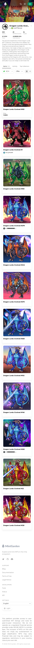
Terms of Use (7, 576)
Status (4, 592)
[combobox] (8, 71)
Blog (4, 569)
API (3, 595)
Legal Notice (6, 580)
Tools (4, 588)
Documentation (8, 572)
